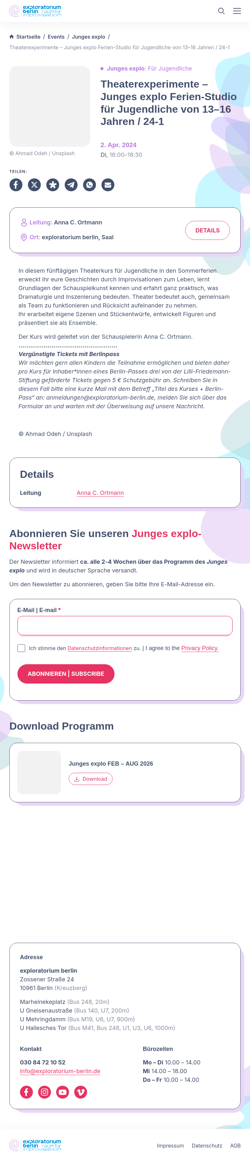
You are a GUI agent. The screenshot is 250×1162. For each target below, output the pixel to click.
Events (56, 36)
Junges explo (88, 36)
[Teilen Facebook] (16, 184)
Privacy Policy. (200, 648)
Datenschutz (207, 1145)
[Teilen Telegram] (71, 184)
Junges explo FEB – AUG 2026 (111, 763)
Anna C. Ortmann (100, 492)
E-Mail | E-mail (39, 610)
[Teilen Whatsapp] (89, 184)
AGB (235, 1145)
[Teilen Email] (108, 184)
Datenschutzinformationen (100, 648)
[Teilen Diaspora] (52, 184)
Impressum (170, 1145)
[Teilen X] (34, 184)
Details (207, 230)
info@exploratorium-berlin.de (60, 1071)
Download (90, 779)
